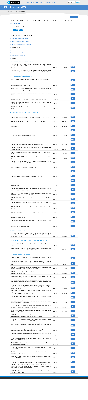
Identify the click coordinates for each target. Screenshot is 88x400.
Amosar (72, 66)
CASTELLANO (71, 2)
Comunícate (54, 2)
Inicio (27, 2)
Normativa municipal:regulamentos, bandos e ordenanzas (24, 53)
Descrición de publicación (18, 26)
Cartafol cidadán (20, 11)
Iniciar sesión (74, 17)
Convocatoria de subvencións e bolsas (20, 38)
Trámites (48, 2)
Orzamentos (14, 58)
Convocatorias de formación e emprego (20, 41)
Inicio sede (10, 11)
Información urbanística (17, 50)
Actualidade (42, 2)
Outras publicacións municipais (18, 55)
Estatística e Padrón (16, 47)
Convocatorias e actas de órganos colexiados (21, 44)
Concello (32, 2)
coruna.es (20, 16)
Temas (36, 2)
